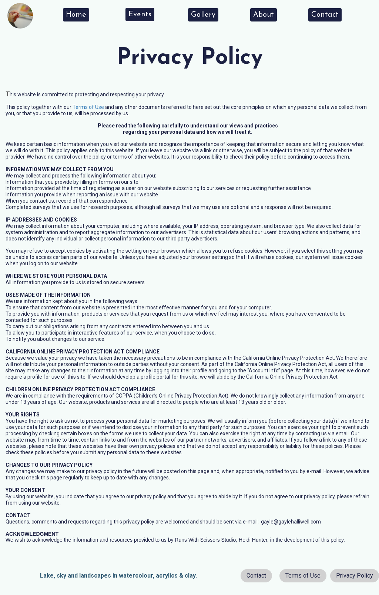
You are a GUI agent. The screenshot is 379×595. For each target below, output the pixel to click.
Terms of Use (88, 107)
